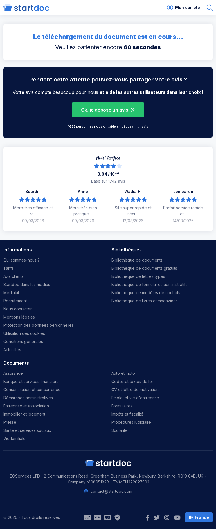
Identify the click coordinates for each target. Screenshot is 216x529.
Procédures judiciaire (131, 422)
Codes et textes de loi (132, 381)
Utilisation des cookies (24, 333)
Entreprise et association (26, 405)
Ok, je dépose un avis (108, 110)
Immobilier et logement (24, 414)
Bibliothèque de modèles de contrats (145, 292)
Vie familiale (14, 438)
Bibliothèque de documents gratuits (144, 268)
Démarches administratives (28, 397)
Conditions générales (23, 341)
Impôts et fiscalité (127, 414)
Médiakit (11, 292)
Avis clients (13, 276)
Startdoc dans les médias (26, 284)
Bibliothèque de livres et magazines (144, 300)
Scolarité (119, 430)
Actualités (12, 349)
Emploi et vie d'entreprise (135, 397)
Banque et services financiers (30, 381)
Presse (9, 422)
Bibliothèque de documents (137, 260)
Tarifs (8, 268)
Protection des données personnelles (38, 325)
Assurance (13, 373)
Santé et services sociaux (27, 430)
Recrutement (15, 300)
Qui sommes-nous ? (21, 260)
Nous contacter (17, 308)
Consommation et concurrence (31, 389)
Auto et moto (123, 373)
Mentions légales (19, 317)
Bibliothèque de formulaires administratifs (149, 284)
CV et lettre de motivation (135, 389)
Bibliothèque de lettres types (138, 276)
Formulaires (121, 405)
